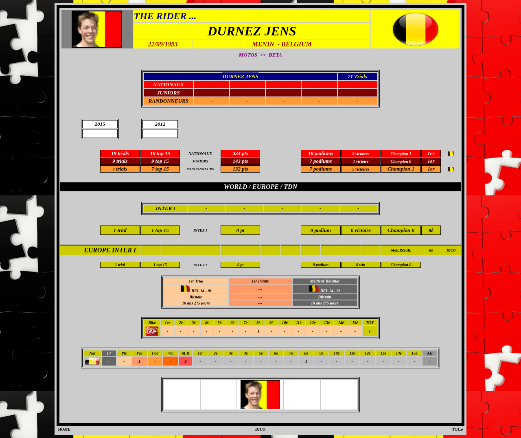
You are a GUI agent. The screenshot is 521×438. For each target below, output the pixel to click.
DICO (451, 250)
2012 (160, 124)
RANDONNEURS (168, 101)
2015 (100, 124)
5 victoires (360, 169)
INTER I (165, 208)
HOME (64, 429)
